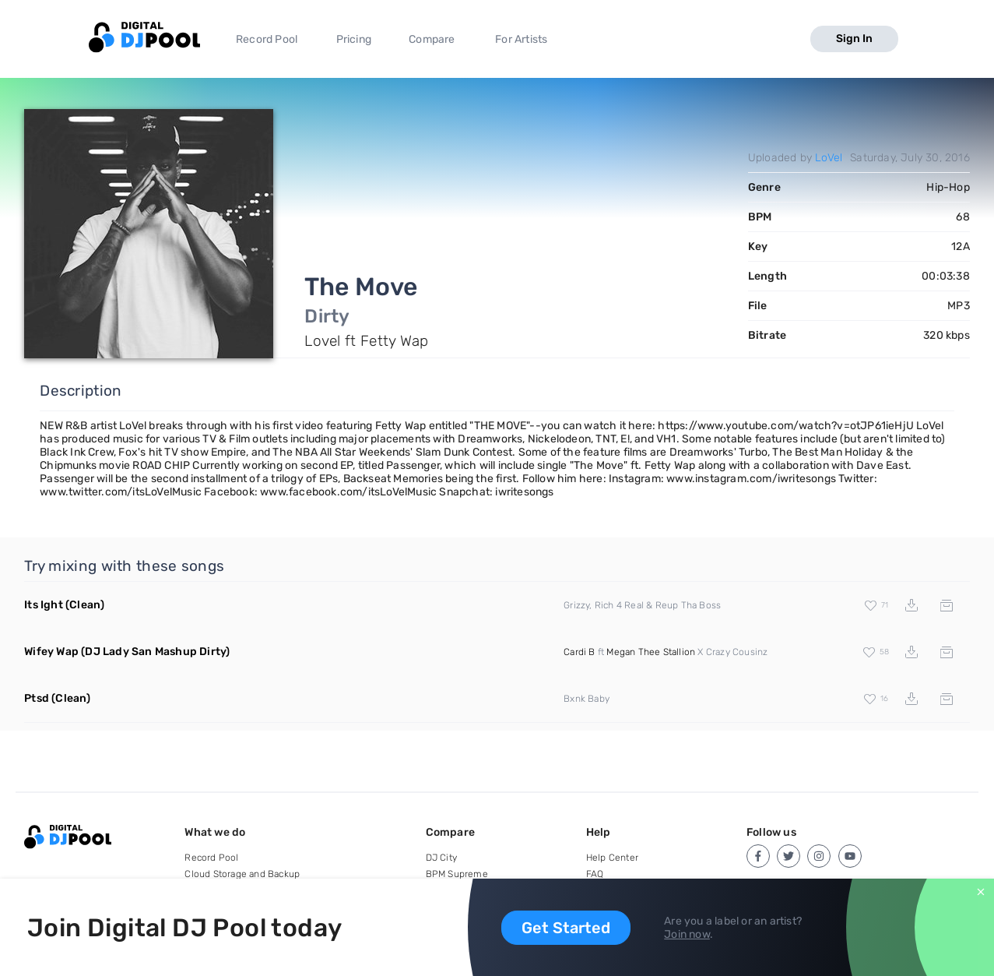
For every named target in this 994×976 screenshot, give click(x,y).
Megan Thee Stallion (650, 652)
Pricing (353, 39)
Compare (432, 39)
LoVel (828, 157)
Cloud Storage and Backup (242, 874)
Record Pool (266, 39)
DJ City (441, 857)
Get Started (566, 927)
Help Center (612, 857)
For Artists (521, 39)
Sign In (854, 38)
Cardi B (579, 652)
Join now (687, 934)
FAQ (595, 874)
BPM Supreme (457, 874)
